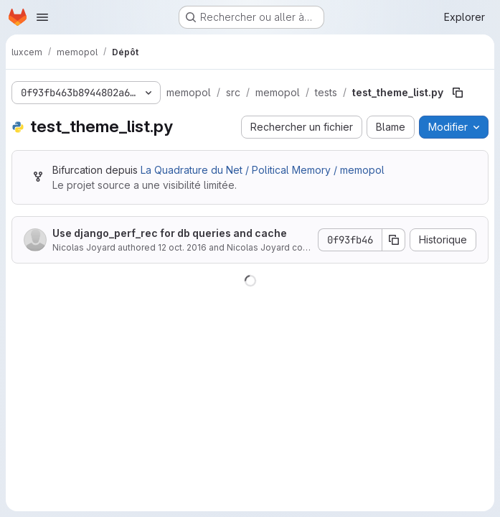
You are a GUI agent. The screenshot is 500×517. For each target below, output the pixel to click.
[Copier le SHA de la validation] (393, 239)
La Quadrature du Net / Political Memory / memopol (263, 170)
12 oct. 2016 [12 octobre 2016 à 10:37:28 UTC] (182, 247)
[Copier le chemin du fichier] (457, 92)
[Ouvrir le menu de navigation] (42, 17)
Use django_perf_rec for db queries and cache (169, 233)
